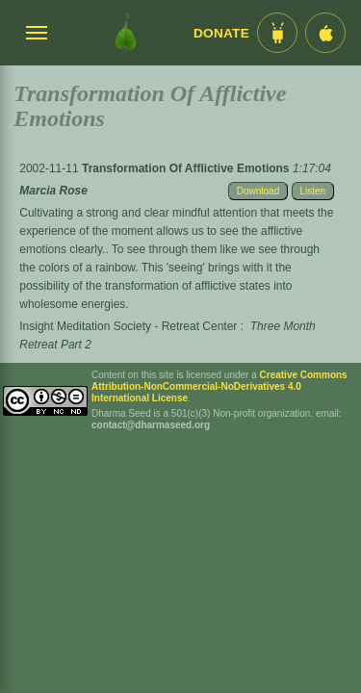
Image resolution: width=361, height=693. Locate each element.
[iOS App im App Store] (325, 33)
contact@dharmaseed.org (150, 425)
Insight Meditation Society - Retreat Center (128, 326)
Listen (313, 191)
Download (258, 191)
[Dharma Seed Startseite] (125, 33)
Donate (221, 33)
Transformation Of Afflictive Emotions (187, 168)
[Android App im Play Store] (277, 33)
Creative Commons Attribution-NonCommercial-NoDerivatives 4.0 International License (219, 386)
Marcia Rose (53, 190)
